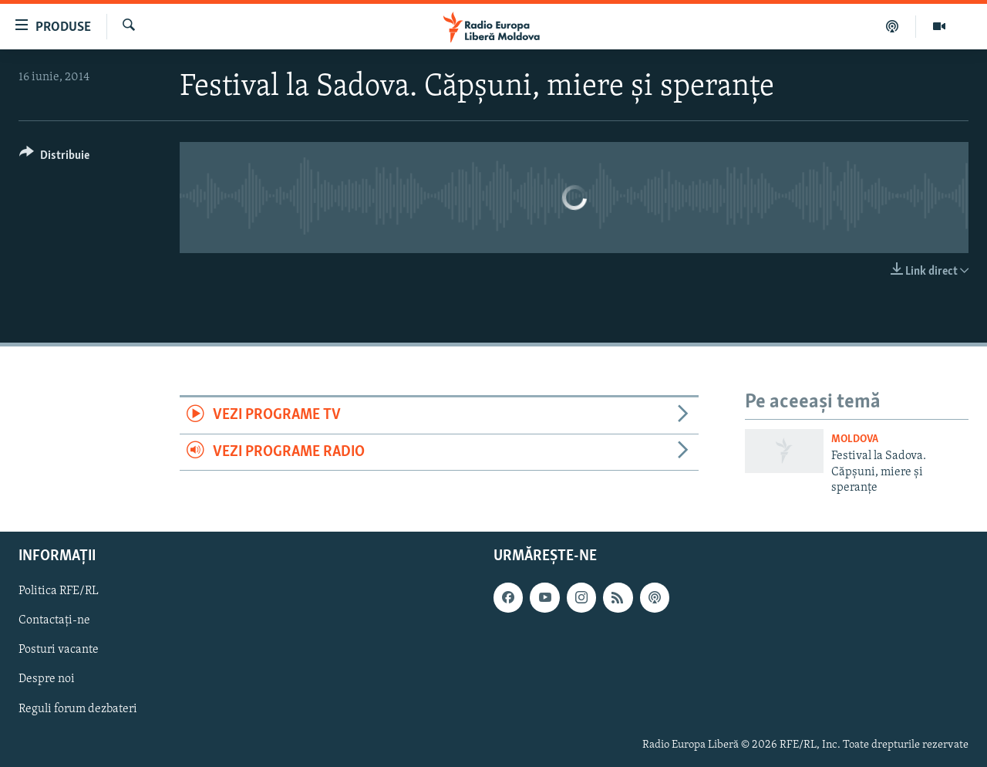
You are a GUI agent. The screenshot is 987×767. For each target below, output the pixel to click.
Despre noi (47, 679)
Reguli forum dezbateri (78, 708)
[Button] (54, 158)
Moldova (854, 439)
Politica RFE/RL (59, 591)
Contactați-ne (54, 620)
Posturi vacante (59, 650)
